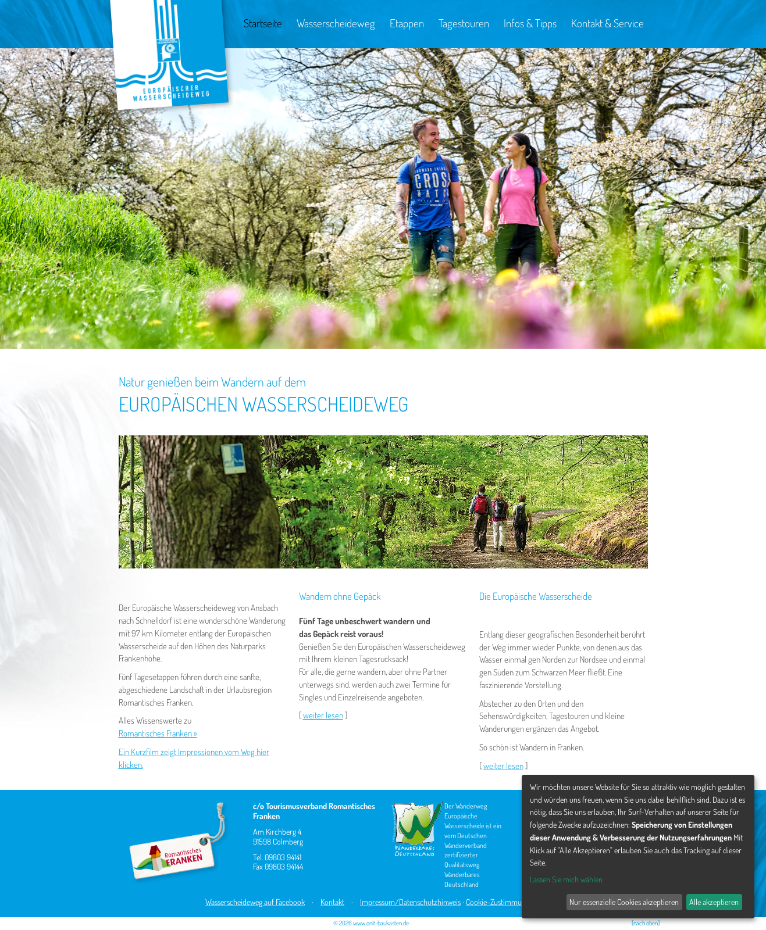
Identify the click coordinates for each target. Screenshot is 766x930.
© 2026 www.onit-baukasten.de (371, 923)
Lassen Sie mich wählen (566, 879)
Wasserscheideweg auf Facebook (255, 902)
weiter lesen (323, 715)
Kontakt (332, 902)
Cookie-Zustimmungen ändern (513, 902)
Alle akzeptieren (714, 902)
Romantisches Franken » (158, 733)
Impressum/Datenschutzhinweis (410, 902)
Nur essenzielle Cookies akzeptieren (624, 902)
